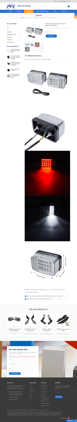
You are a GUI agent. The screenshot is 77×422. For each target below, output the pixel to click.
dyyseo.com (46, 410)
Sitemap (31, 396)
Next (71, 324)
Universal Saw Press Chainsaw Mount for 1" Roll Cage (16, 57)
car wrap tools (59, 412)
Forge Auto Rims (25, 412)
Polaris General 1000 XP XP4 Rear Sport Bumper (15, 76)
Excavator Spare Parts (17, 412)
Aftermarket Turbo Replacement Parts (41, 413)
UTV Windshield (44, 392)
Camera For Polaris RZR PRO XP (15, 70)
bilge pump (39, 415)
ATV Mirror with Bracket (45, 405)
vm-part (58, 415)
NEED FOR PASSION (24, 6)
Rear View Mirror (44, 387)
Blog (30, 394)
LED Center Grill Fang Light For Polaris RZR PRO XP (15, 51)
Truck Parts (9, 39)
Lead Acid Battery (30, 413)
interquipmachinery (28, 415)
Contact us (64, 11)
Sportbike (9, 32)
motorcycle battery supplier (12, 413)
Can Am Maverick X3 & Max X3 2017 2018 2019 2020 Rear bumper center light (46, 296)
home (22, 17)
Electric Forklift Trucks (52, 412)
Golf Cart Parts (10, 42)
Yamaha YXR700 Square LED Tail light (39, 289)
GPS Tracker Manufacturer (55, 413)
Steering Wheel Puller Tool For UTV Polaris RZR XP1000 (15, 64)
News (54, 11)
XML (30, 398)
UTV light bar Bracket (45, 403)
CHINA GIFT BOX (33, 412)
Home (10, 11)
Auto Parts (9, 37)
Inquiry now (51, 36)
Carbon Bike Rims (22, 413)
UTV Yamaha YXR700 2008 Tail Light (57, 289)
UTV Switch (43, 394)
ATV (8, 29)
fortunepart (21, 415)
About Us (31, 387)
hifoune (34, 415)
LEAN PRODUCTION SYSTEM (42, 11)
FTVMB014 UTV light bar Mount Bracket (46, 330)
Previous (5, 324)
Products (28, 11)
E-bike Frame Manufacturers (12, 415)
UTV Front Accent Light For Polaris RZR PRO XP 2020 (40, 299)
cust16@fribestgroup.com (65, 1)
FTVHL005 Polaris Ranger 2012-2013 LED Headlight (14, 330)
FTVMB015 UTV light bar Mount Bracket (63, 330)
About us (19, 11)
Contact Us (32, 392)
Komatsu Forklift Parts (46, 415)
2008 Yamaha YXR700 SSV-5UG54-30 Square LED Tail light (24, 356)
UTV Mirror (43, 389)
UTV (8, 26)
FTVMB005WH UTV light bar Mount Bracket (30, 330)
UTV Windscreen (44, 385)
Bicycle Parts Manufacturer (42, 412)
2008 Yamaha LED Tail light (32, 292)
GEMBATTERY (53, 415)
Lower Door (43, 396)
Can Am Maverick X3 (45, 398)
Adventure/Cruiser (11, 34)
